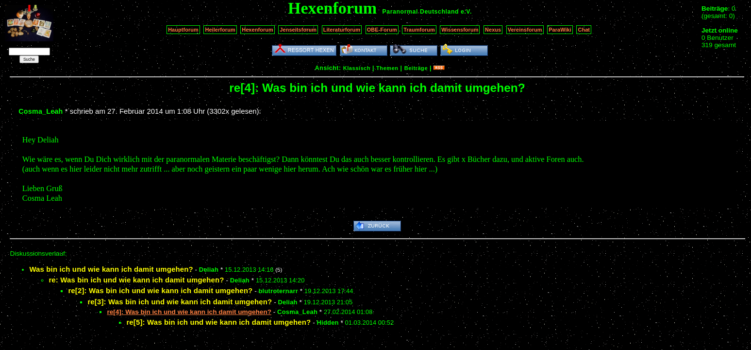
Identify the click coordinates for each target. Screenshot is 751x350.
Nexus (493, 30)
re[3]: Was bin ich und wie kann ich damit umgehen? (179, 302)
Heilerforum (220, 30)
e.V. (466, 11)
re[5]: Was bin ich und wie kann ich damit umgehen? (218, 322)
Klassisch (356, 68)
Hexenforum (257, 30)
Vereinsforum (525, 30)
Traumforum (419, 30)
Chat (584, 30)
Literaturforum (341, 30)
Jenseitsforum (298, 30)
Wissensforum (459, 30)
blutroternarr (278, 291)
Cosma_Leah (40, 111)
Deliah (208, 269)
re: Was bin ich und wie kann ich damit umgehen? (136, 280)
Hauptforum (183, 30)
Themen (387, 68)
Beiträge (416, 68)
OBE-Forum (382, 30)
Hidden (327, 322)
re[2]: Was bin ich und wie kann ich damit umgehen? (160, 290)
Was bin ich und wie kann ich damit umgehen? (111, 269)
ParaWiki (560, 30)
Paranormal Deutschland (421, 11)
